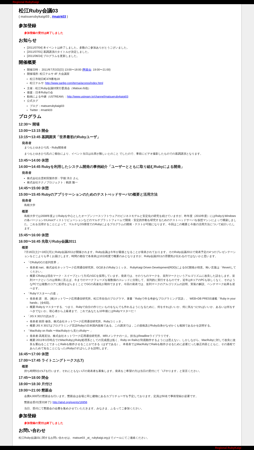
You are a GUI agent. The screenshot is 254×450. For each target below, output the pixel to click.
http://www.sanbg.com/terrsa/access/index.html (74, 83)
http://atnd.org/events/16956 (70, 402)
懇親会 (87, 69)
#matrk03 (59, 16)
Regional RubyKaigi (26, 2)
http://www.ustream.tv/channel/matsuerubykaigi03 (97, 96)
